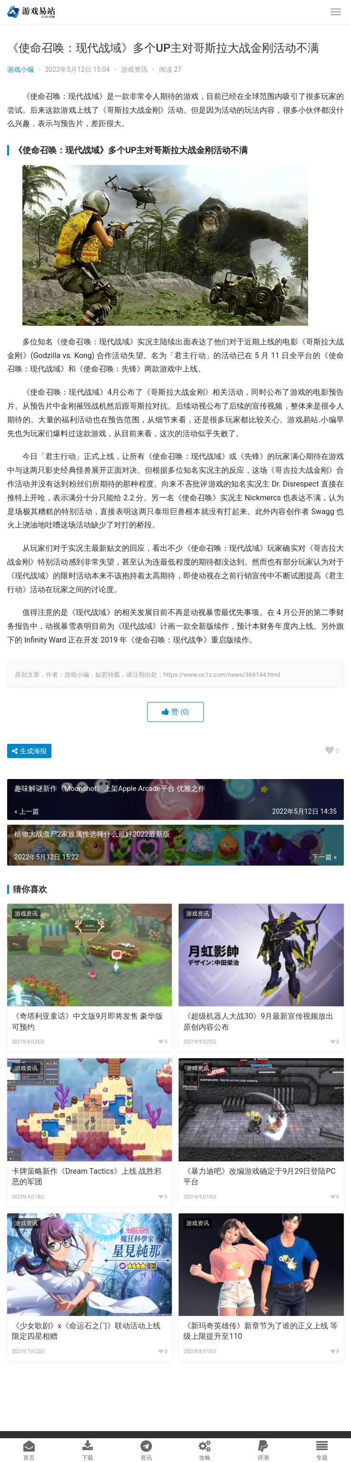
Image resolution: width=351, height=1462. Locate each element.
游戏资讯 (134, 69)
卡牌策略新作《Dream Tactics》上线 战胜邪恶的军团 (86, 1176)
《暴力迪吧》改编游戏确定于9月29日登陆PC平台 (259, 1176)
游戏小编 (20, 69)
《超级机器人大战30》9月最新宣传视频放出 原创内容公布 (258, 1021)
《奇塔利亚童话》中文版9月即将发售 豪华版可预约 (87, 1021)
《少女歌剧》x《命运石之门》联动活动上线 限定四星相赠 (86, 1331)
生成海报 (29, 751)
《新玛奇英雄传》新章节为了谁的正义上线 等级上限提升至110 (260, 1331)
